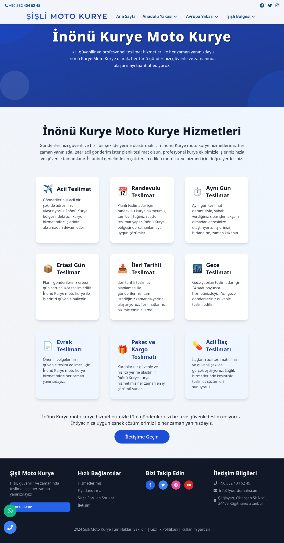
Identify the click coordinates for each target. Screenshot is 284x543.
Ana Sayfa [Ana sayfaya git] (126, 16)
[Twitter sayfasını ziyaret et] (163, 485)
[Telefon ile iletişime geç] (10, 527)
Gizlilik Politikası (164, 529)
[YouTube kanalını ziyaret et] (188, 485)
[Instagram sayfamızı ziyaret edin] (277, 5)
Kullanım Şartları (196, 529)
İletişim (84, 505)
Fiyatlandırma (89, 490)
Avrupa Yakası (202, 16)
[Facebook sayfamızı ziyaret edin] (262, 5)
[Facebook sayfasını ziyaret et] (150, 485)
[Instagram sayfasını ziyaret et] (176, 485)
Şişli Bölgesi (241, 16)
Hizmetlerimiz (90, 483)
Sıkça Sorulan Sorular (96, 497)
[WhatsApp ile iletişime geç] (10, 510)
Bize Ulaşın (23, 507)
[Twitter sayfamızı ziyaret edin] (270, 5)
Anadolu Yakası (159, 16)
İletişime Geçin (142, 437)
